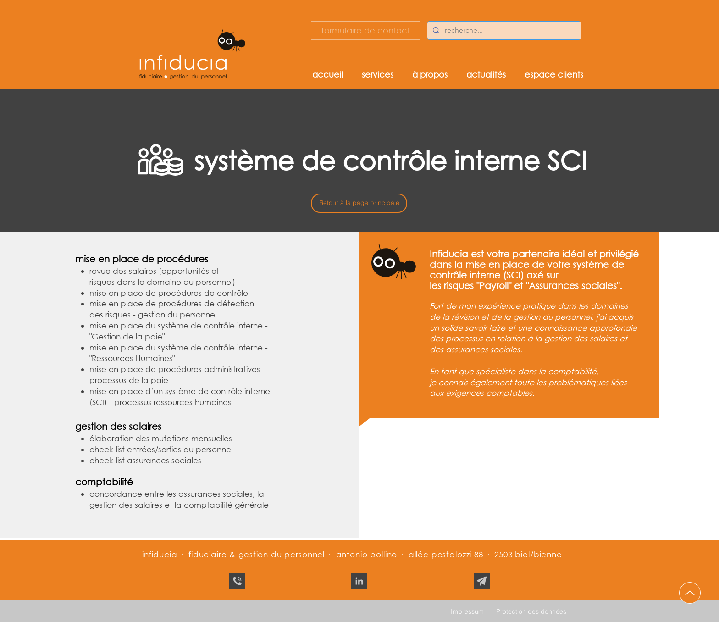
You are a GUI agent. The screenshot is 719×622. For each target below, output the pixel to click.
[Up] (690, 593)
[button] (387, 74)
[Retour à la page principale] (359, 203)
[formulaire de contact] (365, 30)
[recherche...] (503, 30)
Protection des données (531, 611)
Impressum (467, 611)
